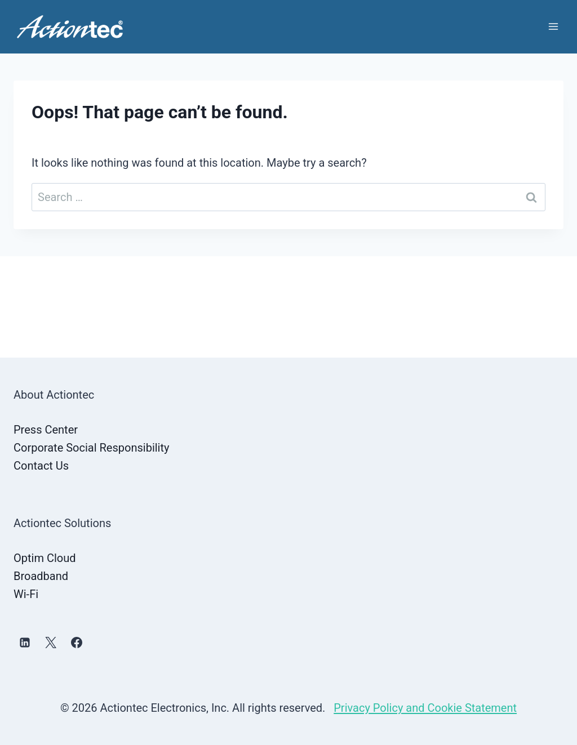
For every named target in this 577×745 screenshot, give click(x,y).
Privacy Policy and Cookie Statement (425, 708)
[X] (50, 642)
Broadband (41, 576)
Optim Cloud (45, 558)
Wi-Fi (26, 594)
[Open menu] (553, 26)
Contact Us (41, 465)
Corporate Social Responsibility (91, 447)
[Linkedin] (25, 642)
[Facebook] (76, 642)
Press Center (46, 429)
